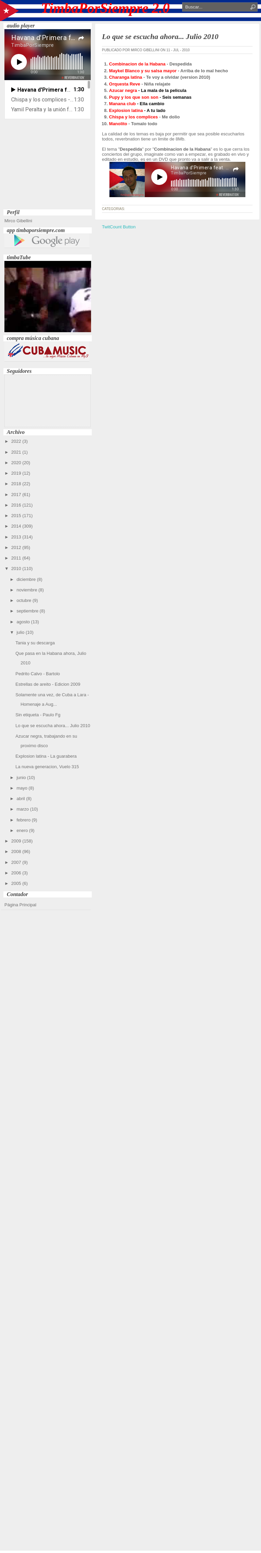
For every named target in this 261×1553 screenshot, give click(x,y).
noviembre (27, 589)
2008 (16, 851)
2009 (16, 841)
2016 (16, 505)
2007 (16, 862)
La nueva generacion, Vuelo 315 (47, 766)
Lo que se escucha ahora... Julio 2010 (52, 725)
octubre (25, 600)
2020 (16, 462)
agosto (24, 621)
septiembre (28, 610)
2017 (16, 494)
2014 (16, 526)
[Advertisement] (47, 164)
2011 (16, 558)
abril (21, 798)
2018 (16, 483)
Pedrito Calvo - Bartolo (37, 673)
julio (21, 632)
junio (22, 777)
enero (23, 830)
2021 (16, 452)
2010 (16, 568)
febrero (24, 819)
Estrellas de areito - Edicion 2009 (47, 684)
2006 (16, 872)
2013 (16, 536)
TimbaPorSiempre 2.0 (105, 8)
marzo (23, 809)
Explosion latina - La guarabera (45, 756)
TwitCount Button (119, 226)
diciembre (27, 579)
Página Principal (20, 904)
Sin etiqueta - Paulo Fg (37, 714)
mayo (23, 788)
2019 (16, 473)
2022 (16, 441)
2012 (16, 547)
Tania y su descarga (35, 642)
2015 (16, 515)
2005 (16, 883)
